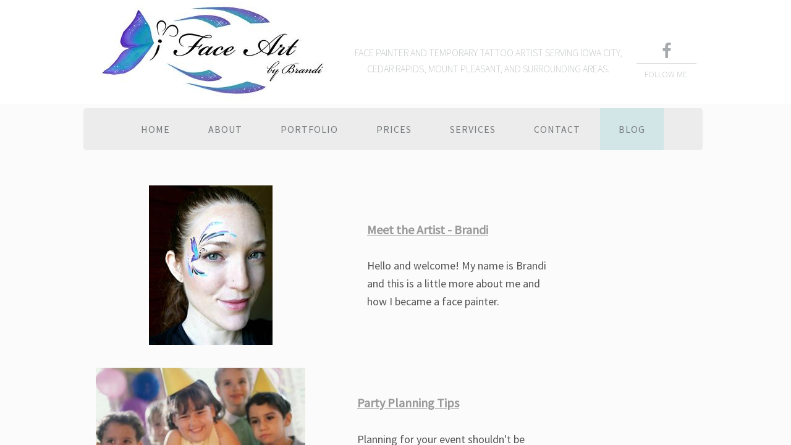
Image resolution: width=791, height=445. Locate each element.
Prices (394, 129)
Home (155, 129)
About (225, 129)
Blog (632, 129)
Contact (557, 129)
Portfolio (309, 129)
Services (473, 129)
